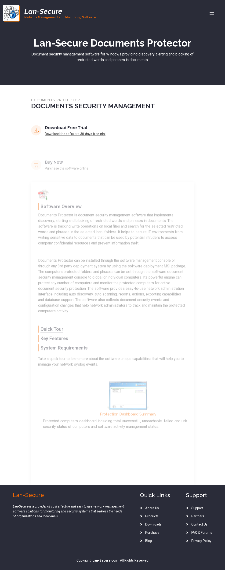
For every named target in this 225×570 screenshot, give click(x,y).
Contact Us (199, 524)
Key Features (54, 347)
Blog (148, 541)
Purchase (152, 532)
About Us (152, 508)
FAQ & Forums (201, 532)
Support (197, 508)
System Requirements (64, 357)
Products (152, 516)
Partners (197, 516)
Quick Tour (51, 338)
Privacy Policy (201, 541)
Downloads (153, 524)
